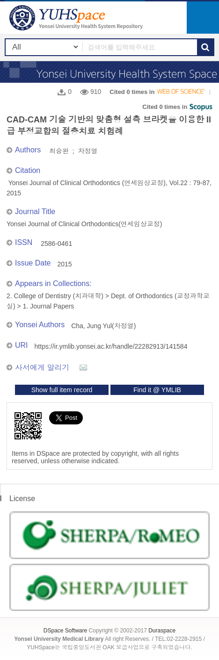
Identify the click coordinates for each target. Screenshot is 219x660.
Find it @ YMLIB (157, 390)
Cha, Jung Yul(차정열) (103, 326)
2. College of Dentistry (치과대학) (55, 296)
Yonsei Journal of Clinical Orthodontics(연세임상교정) (84, 224)
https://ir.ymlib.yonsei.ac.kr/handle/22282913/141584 (111, 346)
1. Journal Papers (48, 306)
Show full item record (62, 390)
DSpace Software (65, 630)
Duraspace (161, 630)
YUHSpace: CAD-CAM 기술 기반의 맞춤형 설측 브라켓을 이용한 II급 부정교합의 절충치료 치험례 (77, 17)
